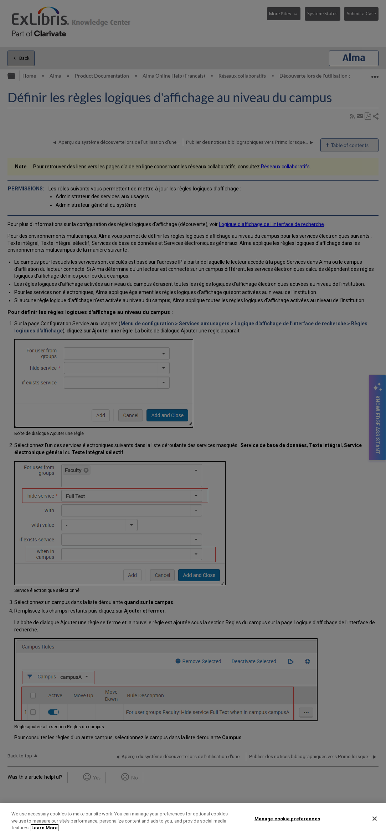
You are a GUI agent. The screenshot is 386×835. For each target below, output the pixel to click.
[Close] (374, 818)
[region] (193, 819)
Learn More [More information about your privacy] (44, 827)
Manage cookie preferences (287, 818)
